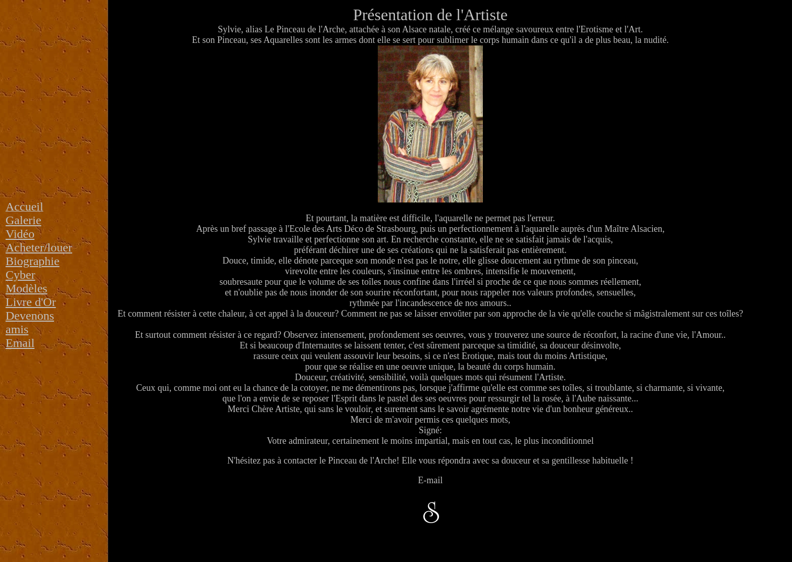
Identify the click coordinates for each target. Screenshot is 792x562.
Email (20, 342)
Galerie (23, 220)
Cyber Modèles (26, 281)
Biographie (33, 261)
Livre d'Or (31, 302)
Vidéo (20, 233)
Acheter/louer (39, 247)
